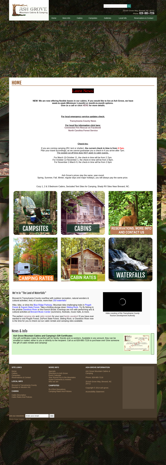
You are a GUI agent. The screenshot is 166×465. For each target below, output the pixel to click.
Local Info (123, 18)
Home (53, 18)
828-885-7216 (146, 13)
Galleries (107, 18)
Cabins (79, 18)
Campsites (93, 18)
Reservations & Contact (143, 18)
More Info (66, 18)
